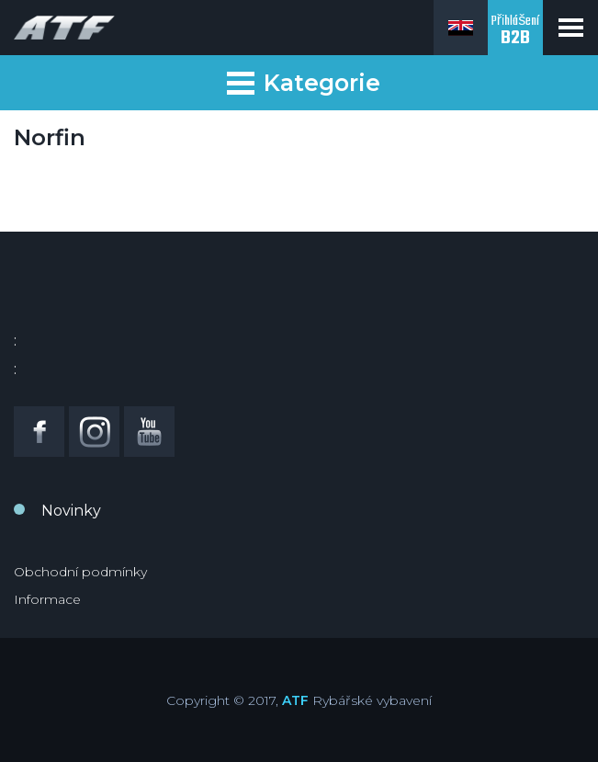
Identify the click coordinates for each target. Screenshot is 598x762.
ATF (295, 700)
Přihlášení (515, 31)
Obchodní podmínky (80, 571)
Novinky (71, 510)
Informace (47, 599)
